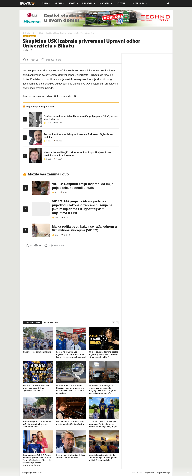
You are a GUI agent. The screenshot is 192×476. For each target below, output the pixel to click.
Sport (73, 3)
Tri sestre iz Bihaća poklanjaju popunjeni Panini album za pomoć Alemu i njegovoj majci (103, 424)
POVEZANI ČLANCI (32, 323)
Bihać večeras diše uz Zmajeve (37, 351)
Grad (46, 3)
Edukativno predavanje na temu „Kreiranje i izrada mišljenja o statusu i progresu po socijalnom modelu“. (102, 389)
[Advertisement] (70, 282)
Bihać (41, 33)
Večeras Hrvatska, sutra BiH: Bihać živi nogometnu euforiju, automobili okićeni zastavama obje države (70, 389)
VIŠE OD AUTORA (51, 323)
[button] (168, 3)
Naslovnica (26, 33)
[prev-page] (113, 322)
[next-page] (117, 322)
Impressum (139, 3)
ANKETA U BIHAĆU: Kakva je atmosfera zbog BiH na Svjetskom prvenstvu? (36, 388)
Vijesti (59, 3)
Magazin (105, 3)
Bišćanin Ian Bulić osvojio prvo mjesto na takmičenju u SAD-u (70, 422)
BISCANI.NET (137, 473)
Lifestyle (88, 3)
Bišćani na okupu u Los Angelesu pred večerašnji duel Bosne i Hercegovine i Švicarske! (71, 354)
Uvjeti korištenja (163, 473)
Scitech (122, 3)
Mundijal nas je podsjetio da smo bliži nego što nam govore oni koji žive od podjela (103, 457)
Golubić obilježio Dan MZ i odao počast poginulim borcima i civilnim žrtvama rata (37, 424)
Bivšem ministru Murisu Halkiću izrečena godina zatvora (71, 456)
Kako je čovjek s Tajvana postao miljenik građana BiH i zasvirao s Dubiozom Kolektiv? (103, 354)
